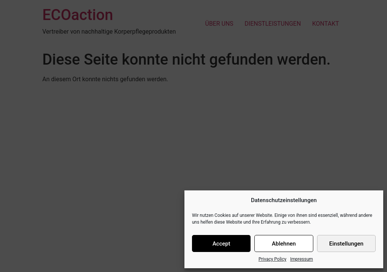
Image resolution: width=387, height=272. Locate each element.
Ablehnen (284, 243)
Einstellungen (346, 243)
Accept (221, 243)
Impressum (301, 259)
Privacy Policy (272, 259)
